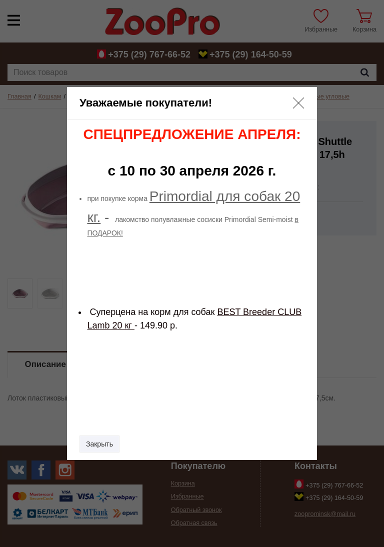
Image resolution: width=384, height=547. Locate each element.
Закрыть (99, 444)
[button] (298, 103)
